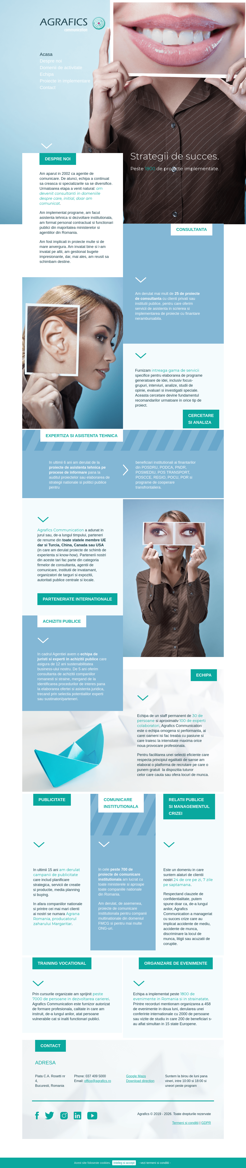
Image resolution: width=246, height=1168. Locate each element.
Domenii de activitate (61, 67)
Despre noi (51, 61)
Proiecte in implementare (65, 80)
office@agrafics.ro (97, 1081)
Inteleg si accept (123, 1162)
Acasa (46, 54)
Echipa (47, 74)
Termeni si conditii (185, 1123)
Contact (47, 87)
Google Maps (136, 1076)
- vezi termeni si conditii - (155, 1162)
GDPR (206, 1123)
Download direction (140, 1081)
